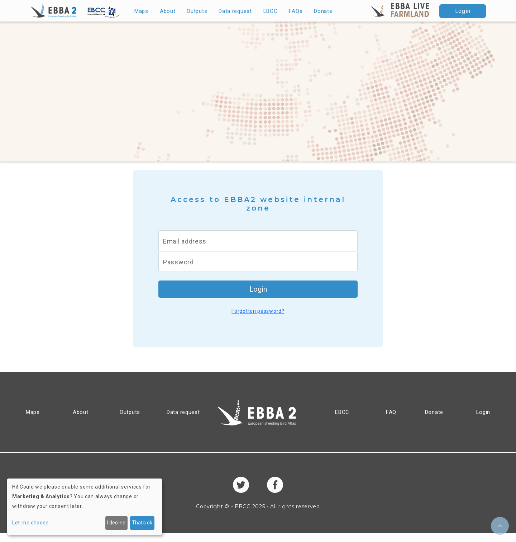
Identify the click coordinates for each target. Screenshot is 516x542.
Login (462, 11)
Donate (323, 11)
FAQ (391, 412)
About (168, 11)
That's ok (142, 522)
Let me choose (30, 522)
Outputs (197, 11)
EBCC (270, 11)
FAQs (295, 11)
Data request (235, 11)
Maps (141, 11)
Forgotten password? (257, 311)
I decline (116, 522)
